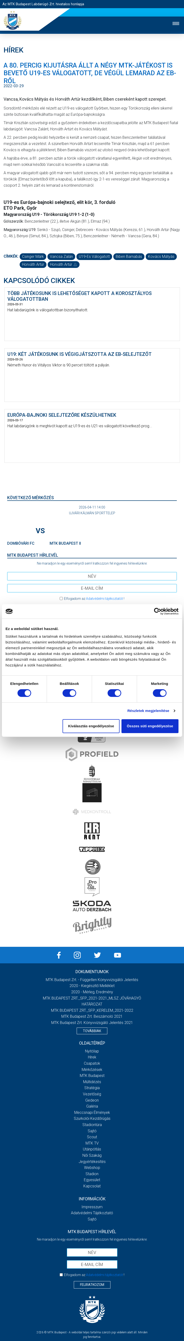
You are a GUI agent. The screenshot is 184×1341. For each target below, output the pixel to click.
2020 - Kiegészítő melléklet (92, 985)
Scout (92, 1137)
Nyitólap (92, 1051)
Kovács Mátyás (161, 256)
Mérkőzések (92, 1069)
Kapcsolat (92, 1186)
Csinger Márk (33, 256)
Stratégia (92, 1088)
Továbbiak (92, 1031)
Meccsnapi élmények (92, 1112)
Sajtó (92, 1131)
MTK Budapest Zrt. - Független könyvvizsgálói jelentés (92, 979)
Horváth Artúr (33, 264)
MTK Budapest (92, 1075)
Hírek (92, 1057)
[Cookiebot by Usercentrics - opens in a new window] (157, 611)
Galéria (92, 1106)
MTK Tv (92, 1143)
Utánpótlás (92, 1149)
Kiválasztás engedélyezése (91, 726)
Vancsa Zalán (61, 256)
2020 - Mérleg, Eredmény (92, 992)
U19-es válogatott (94, 256)
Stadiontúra (92, 1124)
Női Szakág (92, 1155)
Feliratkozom (92, 1285)
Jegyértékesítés (92, 1161)
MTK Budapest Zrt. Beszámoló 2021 (92, 1016)
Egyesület (92, 1180)
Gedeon (92, 1100)
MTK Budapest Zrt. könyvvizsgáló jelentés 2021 (92, 1022)
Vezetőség (92, 1094)
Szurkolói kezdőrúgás (92, 1118)
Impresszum (92, 1207)
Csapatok (92, 1063)
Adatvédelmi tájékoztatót (104, 599)
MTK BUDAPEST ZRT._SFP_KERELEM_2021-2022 (92, 1010)
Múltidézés (92, 1082)
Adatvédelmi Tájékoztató (92, 1213)
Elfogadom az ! (94, 599)
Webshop (92, 1167)
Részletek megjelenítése (148, 711)
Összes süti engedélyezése (150, 726)
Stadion (92, 1174)
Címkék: (11, 256)
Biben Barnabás (129, 256)
